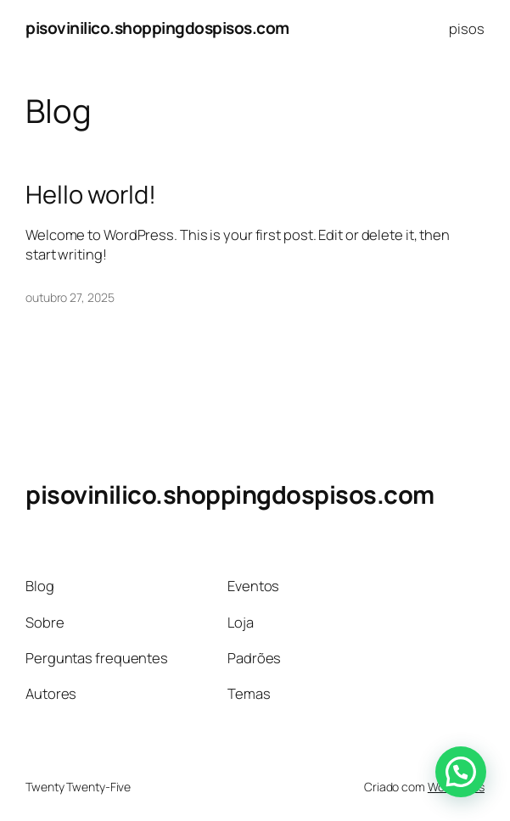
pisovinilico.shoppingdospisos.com (157, 28)
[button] (460, 771)
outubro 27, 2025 (69, 297)
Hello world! (90, 195)
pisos (467, 28)
